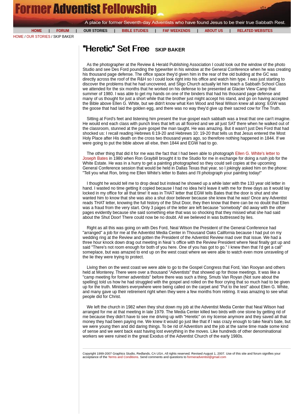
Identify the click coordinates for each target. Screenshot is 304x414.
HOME (18, 37)
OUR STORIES (38, 37)
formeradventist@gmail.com (206, 357)
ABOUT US (214, 31)
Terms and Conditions (123, 357)
